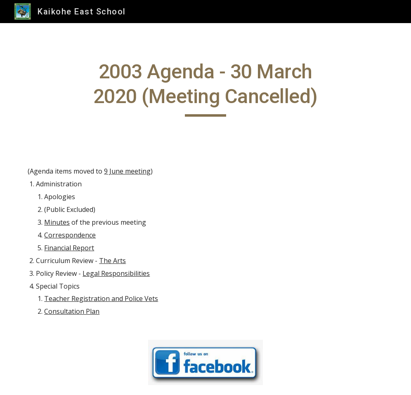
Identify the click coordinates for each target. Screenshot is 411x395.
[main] (205, 88)
